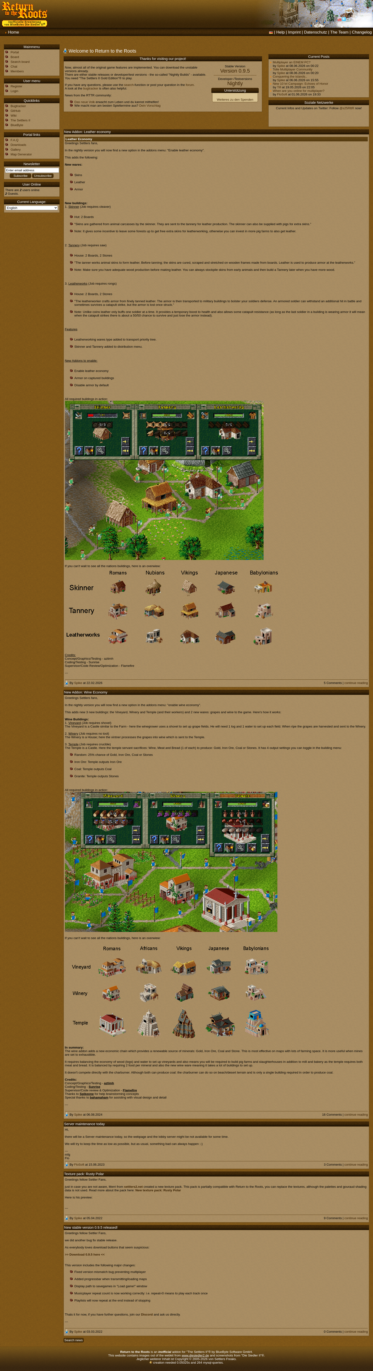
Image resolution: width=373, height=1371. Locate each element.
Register (16, 86)
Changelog (362, 32)
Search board (19, 62)
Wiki (13, 115)
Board (14, 57)
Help (280, 32)
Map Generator (21, 154)
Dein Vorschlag (150, 105)
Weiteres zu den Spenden (235, 99)
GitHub (15, 111)
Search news (73, 1340)
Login (14, 91)
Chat (13, 66)
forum (190, 85)
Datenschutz (315, 32)
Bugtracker (18, 106)
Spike (281, 66)
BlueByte (16, 125)
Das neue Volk (84, 102)
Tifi (279, 87)
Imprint (294, 32)
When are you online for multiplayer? (297, 91)
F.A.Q (14, 140)
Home (13, 32)
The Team (339, 32)
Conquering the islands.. (288, 76)
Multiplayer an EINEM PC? (290, 62)
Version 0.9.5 (235, 71)
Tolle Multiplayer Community (291, 69)
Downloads (18, 145)
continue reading (356, 683)
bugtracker (90, 88)
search (129, 85)
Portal (14, 52)
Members (17, 71)
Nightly (235, 83)
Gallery (15, 149)
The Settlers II (20, 120)
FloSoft (282, 94)
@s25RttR (346, 108)
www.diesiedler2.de (195, 1355)
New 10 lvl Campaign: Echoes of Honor (299, 83)
